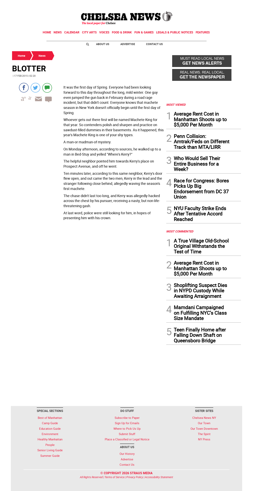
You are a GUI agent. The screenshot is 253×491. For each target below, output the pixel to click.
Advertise (127, 44)
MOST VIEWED (176, 105)
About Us (102, 44)
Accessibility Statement (159, 477)
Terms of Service (115, 477)
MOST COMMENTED (179, 231)
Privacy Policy (134, 477)
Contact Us (154, 44)
